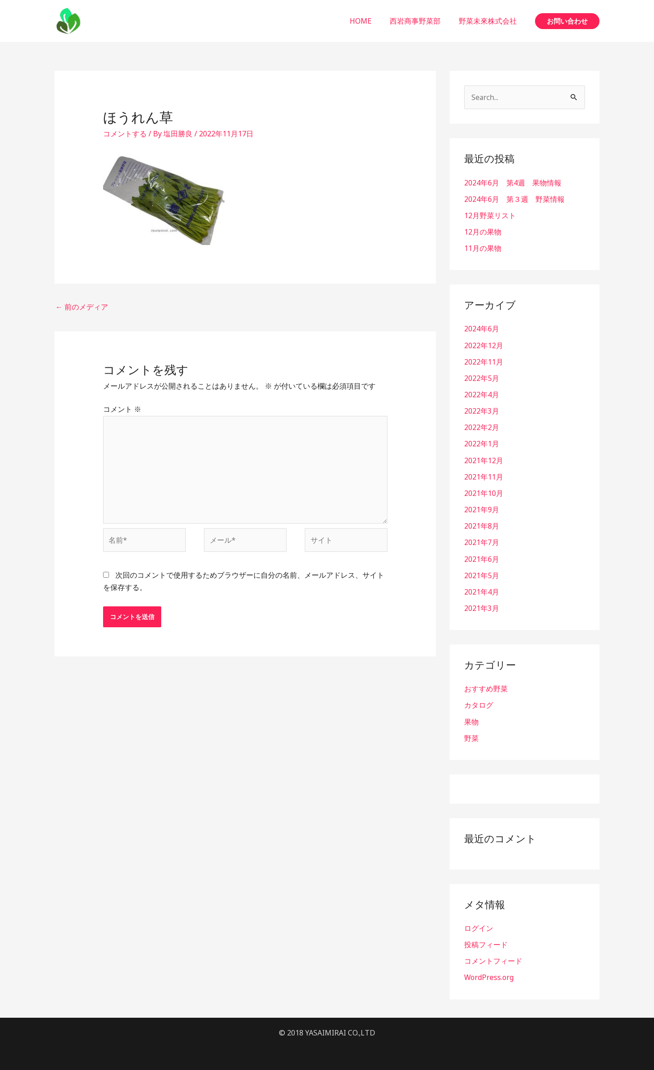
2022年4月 (481, 394)
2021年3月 (481, 607)
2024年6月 (481, 329)
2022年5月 (481, 378)
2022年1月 (481, 443)
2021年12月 (483, 460)
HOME (370, 21)
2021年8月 (481, 525)
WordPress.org (489, 975)
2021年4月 (481, 590)
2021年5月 (481, 574)
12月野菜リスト (490, 215)
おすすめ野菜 (486, 687)
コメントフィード (493, 959)
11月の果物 (482, 248)
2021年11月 (483, 476)
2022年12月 (483, 345)
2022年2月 (481, 427)
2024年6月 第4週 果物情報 (512, 183)
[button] (567, 21)
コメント (122, 409)
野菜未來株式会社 (490, 21)
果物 (471, 720)
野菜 (471, 736)
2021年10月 (483, 492)
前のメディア (81, 307)
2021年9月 (481, 509)
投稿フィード (486, 943)
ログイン (478, 926)
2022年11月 (483, 361)
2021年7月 (481, 541)
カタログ (478, 704)
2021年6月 (481, 558)
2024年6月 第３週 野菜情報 (514, 199)
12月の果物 (482, 232)
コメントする (125, 134)
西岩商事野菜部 (420, 21)
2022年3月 (481, 410)
